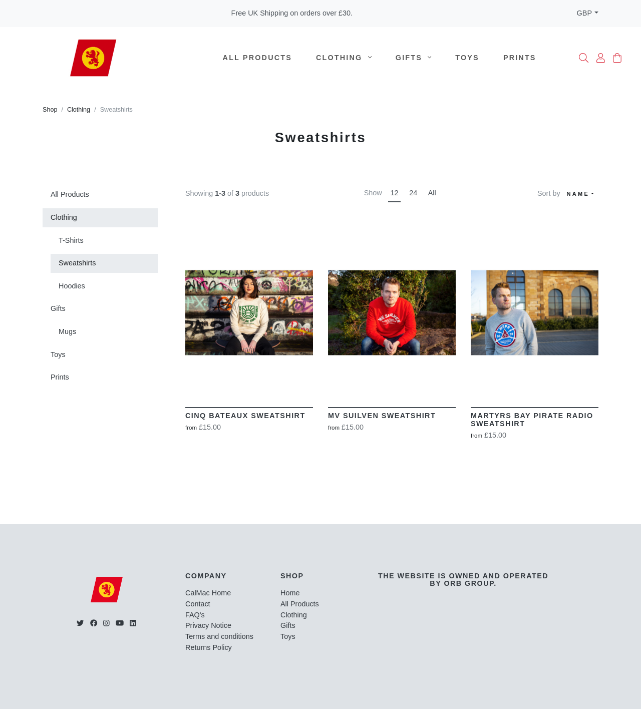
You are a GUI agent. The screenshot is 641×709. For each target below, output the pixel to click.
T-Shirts (71, 240)
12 (395, 193)
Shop (50, 109)
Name (578, 194)
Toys (467, 58)
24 (413, 193)
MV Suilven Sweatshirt (382, 416)
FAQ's (195, 615)
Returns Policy (208, 647)
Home (289, 593)
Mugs (67, 331)
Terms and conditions (219, 636)
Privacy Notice (208, 625)
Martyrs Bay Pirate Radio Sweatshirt (532, 420)
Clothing (344, 58)
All (432, 193)
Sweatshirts (77, 263)
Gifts (414, 58)
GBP (584, 13)
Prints (519, 58)
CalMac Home (208, 593)
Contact (197, 604)
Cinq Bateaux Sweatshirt (245, 416)
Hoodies (72, 286)
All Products (257, 58)
